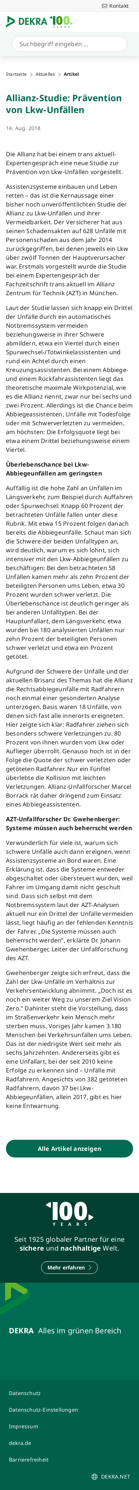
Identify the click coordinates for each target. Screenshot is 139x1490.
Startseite (16, 74)
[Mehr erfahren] (69, 1267)
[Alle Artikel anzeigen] (69, 1148)
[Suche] (68, 44)
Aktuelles (45, 74)
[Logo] (42, 22)
